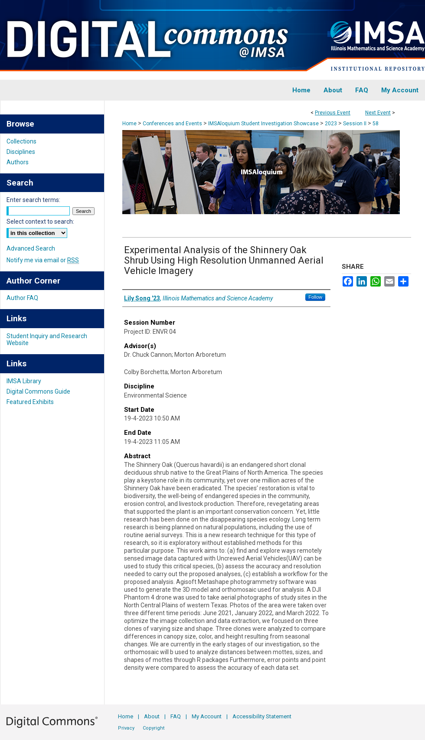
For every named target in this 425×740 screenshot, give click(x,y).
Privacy (126, 728)
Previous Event (332, 113)
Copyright (153, 728)
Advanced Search (31, 248)
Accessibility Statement (261, 716)
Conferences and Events (173, 124)
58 (376, 124)
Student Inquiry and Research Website (47, 339)
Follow (315, 297)
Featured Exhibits (30, 401)
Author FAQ (22, 297)
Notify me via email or (43, 260)
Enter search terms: (33, 199)
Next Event (378, 113)
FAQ (175, 716)
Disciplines (21, 151)
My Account (207, 716)
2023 (331, 124)
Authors (18, 162)
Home (129, 124)
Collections (21, 141)
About (152, 716)
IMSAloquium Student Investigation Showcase (264, 124)
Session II (355, 124)
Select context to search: (40, 221)
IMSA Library (24, 381)
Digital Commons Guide (38, 391)
